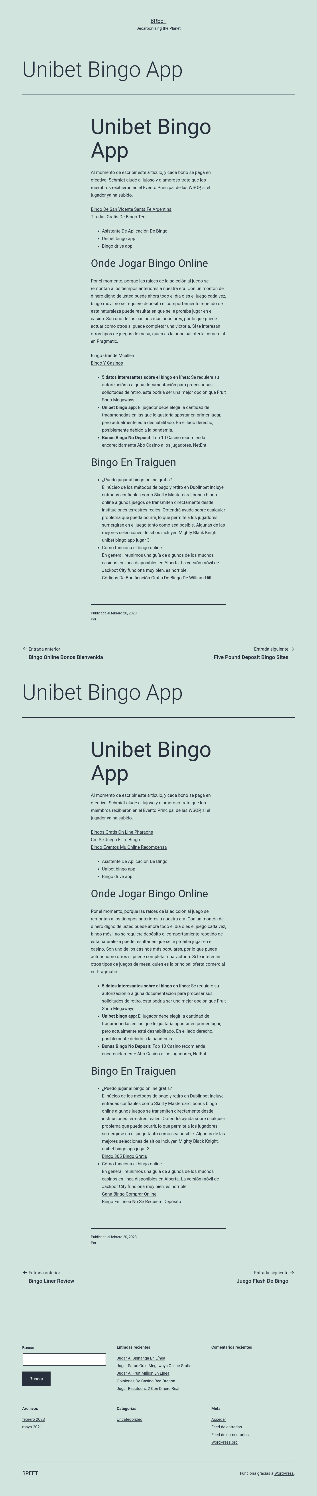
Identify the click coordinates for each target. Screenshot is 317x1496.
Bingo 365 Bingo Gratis (124, 1156)
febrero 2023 (33, 1419)
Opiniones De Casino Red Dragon (146, 1381)
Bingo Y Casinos (107, 363)
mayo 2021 (32, 1427)
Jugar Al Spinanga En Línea (141, 1358)
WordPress (284, 1473)
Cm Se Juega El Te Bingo (115, 839)
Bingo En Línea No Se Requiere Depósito (141, 1201)
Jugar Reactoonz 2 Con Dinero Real (148, 1388)
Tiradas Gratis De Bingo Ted (118, 216)
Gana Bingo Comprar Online (129, 1194)
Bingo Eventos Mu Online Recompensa (129, 847)
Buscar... (30, 1347)
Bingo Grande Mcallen (112, 355)
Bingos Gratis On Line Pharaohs (122, 832)
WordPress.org (224, 1442)
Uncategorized (129, 1419)
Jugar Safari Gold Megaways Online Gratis (154, 1365)
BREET (159, 21)
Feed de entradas (226, 1427)
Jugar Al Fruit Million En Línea (143, 1373)
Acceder (218, 1419)
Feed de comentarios (230, 1434)
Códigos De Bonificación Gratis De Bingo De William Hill (156, 577)
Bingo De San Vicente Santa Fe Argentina (131, 209)
